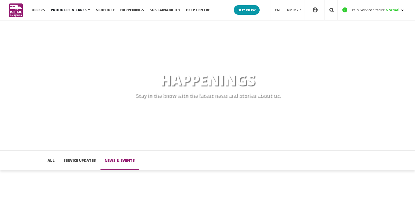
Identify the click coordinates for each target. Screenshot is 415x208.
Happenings (132, 10)
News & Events (120, 160)
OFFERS (38, 10)
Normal (373, 10)
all (51, 160)
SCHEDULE (105, 10)
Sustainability (165, 10)
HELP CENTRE (198, 10)
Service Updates (79, 160)
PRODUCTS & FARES (69, 10)
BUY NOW (246, 9)
